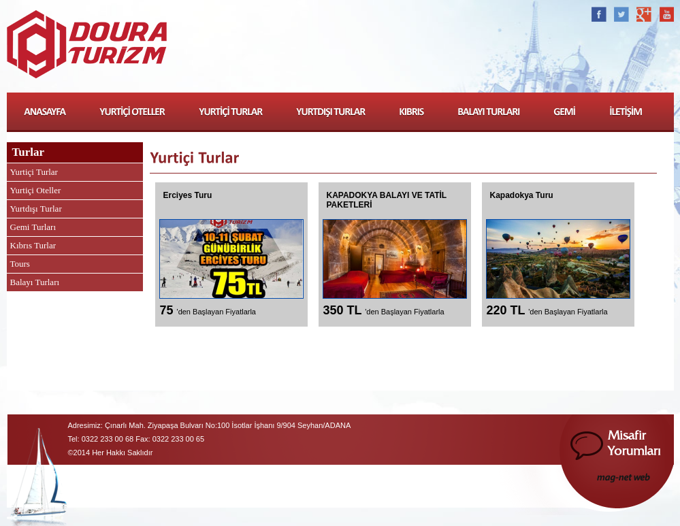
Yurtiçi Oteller (35, 190)
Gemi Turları (33, 227)
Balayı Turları (35, 282)
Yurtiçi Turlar (34, 172)
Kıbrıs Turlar (33, 245)
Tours (20, 264)
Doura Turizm (87, 46)
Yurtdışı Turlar (36, 208)
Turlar (28, 152)
